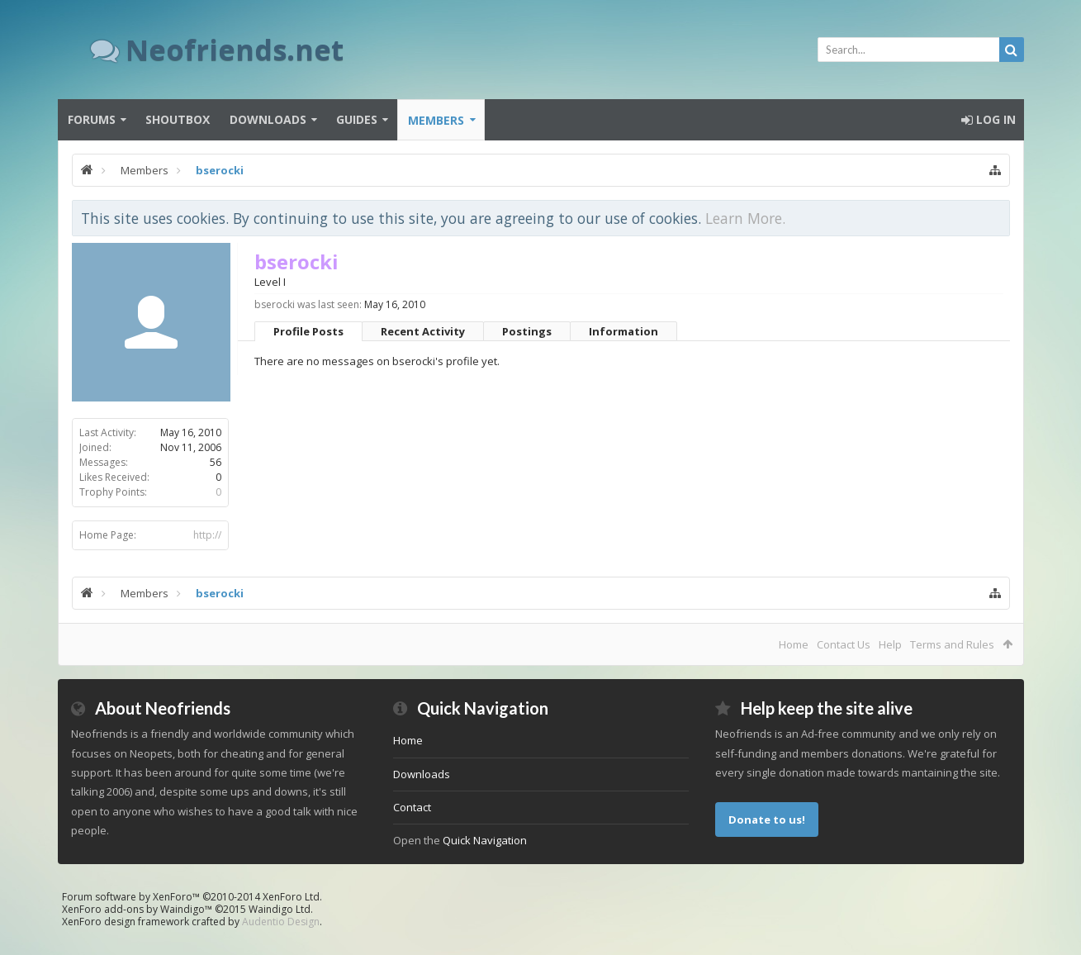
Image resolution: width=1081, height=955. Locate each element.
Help (890, 644)
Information (623, 331)
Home (793, 644)
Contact (412, 807)
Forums (92, 119)
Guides (356, 119)
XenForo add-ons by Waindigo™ (137, 909)
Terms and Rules (952, 644)
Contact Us (843, 644)
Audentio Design (281, 922)
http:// (207, 535)
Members (436, 120)
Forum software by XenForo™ (192, 897)
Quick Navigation (485, 840)
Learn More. (745, 218)
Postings (527, 331)
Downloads (268, 119)
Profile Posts (308, 331)
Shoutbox (177, 119)
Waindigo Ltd (280, 909)
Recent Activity (423, 331)
